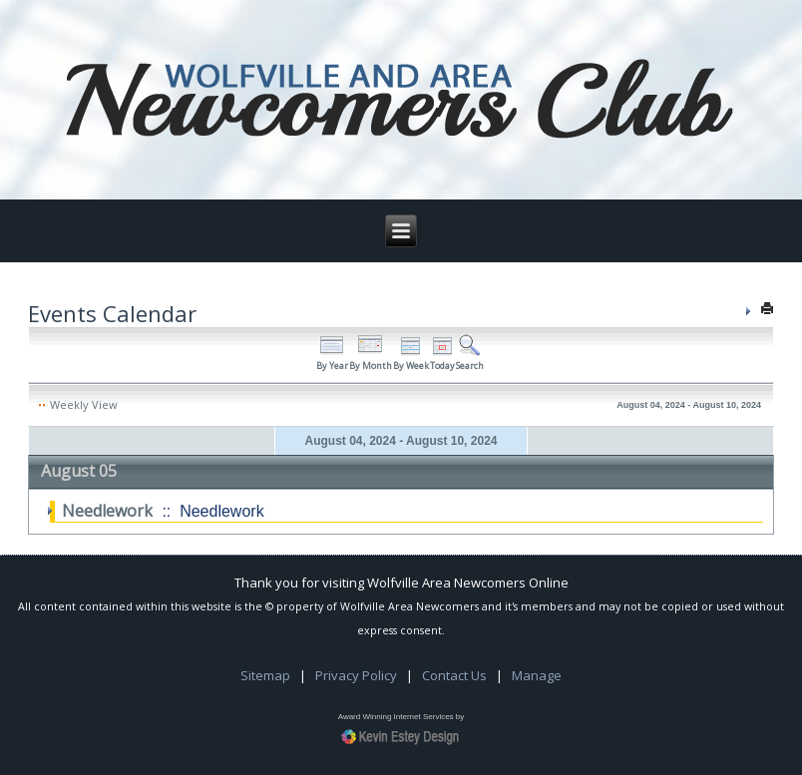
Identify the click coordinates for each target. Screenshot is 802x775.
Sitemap (265, 675)
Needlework (107, 511)
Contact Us (454, 675)
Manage (537, 675)
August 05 (79, 471)
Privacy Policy (356, 675)
